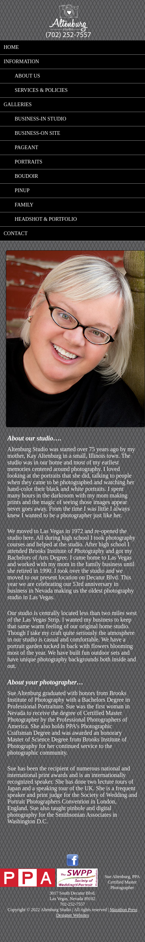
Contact (16, 233)
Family (24, 205)
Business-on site (37, 133)
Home (11, 47)
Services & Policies (41, 90)
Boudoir (26, 176)
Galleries (18, 104)
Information (21, 61)
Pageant (26, 147)
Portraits (28, 162)
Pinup (22, 190)
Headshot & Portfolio (46, 219)
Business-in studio (40, 119)
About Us (27, 76)
